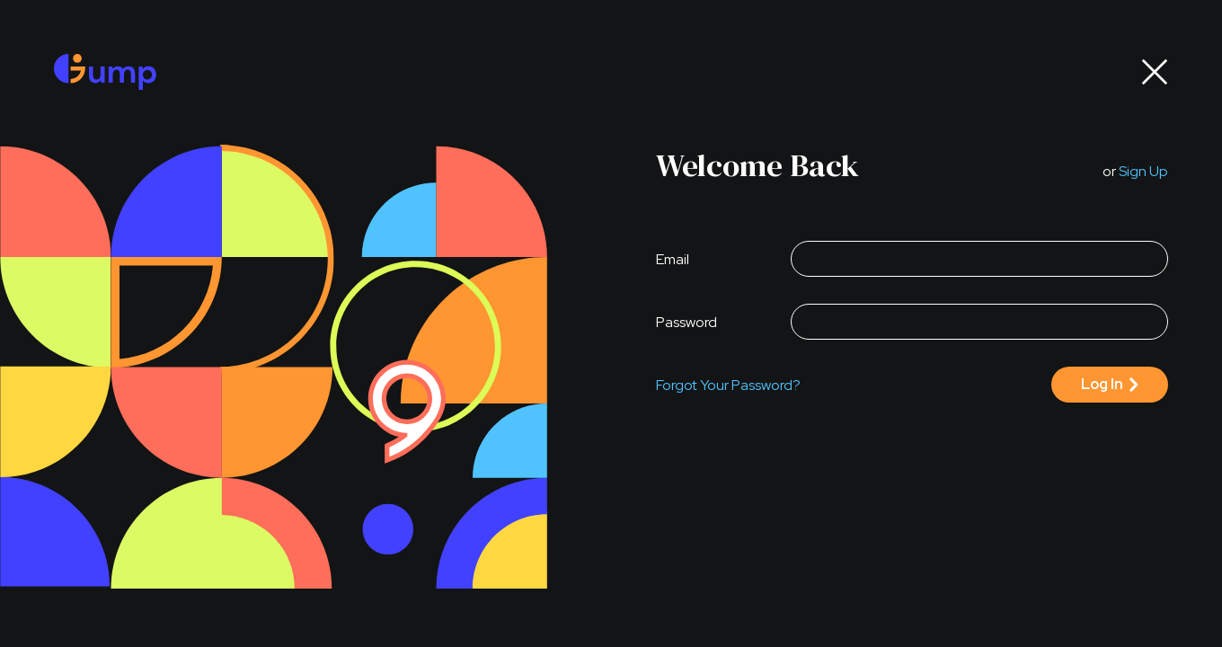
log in (1102, 384)
